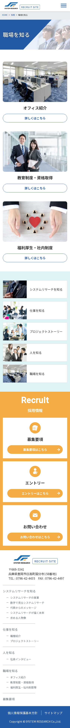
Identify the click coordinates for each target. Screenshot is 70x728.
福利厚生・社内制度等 (23, 687)
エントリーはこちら (35, 493)
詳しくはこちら (35, 118)
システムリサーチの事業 (24, 597)
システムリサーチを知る (46, 289)
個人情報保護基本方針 (23, 713)
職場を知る (37, 373)
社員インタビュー (20, 659)
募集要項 (9, 699)
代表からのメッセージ (23, 608)
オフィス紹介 (18, 677)
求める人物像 (18, 618)
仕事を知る (37, 310)
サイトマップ (53, 713)
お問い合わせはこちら (35, 537)
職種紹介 (15, 636)
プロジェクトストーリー (46, 331)
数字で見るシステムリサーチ (27, 602)
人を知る (36, 352)
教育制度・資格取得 (22, 682)
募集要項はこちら (35, 449)
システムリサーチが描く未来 (27, 613)
